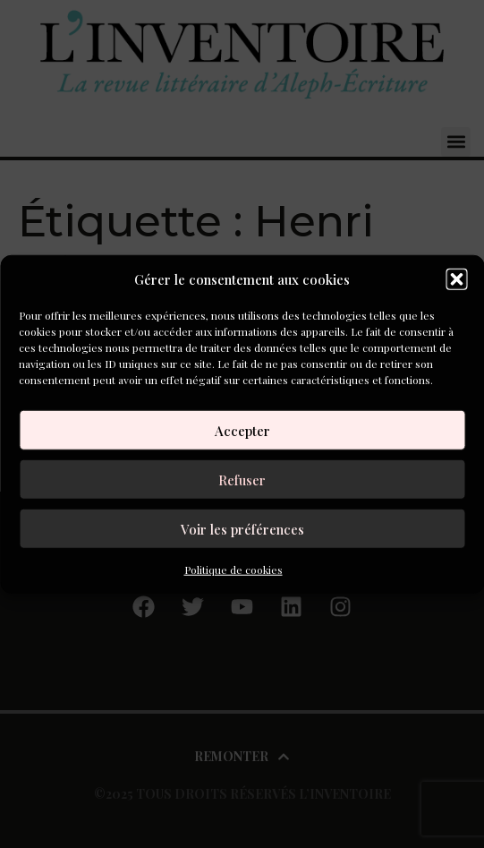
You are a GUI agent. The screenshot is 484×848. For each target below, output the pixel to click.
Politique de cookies (233, 569)
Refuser (242, 479)
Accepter (242, 430)
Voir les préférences (242, 528)
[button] (456, 279)
